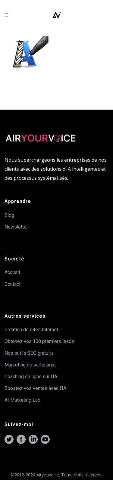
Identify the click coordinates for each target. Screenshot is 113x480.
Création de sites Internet (31, 329)
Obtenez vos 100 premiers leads (39, 341)
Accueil (12, 272)
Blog (9, 215)
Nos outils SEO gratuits (29, 353)
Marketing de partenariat (30, 365)
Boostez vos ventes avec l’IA (35, 388)
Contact (12, 284)
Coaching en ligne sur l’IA (31, 376)
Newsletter (16, 227)
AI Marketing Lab (22, 400)
